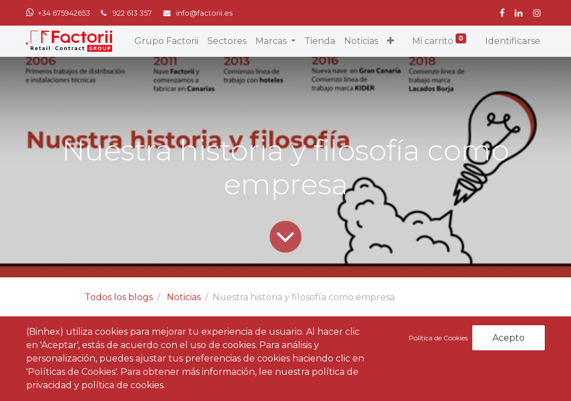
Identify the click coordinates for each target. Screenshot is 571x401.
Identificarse (512, 41)
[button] (391, 41)
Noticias (184, 297)
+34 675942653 (64, 13)
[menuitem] (166, 41)
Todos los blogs (119, 297)
